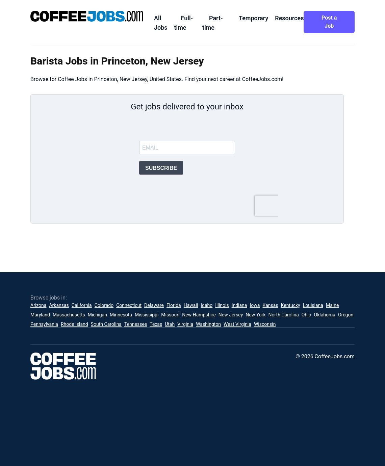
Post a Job (329, 22)
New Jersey (231, 314)
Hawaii (191, 305)
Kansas (270, 305)
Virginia (185, 324)
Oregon (345, 314)
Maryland (40, 314)
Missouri (170, 314)
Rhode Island (74, 324)
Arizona (38, 305)
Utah (170, 324)
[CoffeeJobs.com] (86, 16)
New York (255, 314)
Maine (332, 305)
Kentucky (290, 305)
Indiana (239, 305)
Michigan (97, 314)
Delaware (154, 305)
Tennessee (135, 324)
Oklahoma (324, 314)
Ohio (306, 314)
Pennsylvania (44, 324)
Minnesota (121, 314)
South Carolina (106, 324)
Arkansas (59, 305)
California (82, 305)
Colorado (104, 305)
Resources (289, 18)
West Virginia (237, 324)
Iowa (255, 305)
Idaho (206, 305)
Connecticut (129, 305)
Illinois (222, 305)
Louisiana (313, 305)
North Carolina (283, 314)
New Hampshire (199, 314)
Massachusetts (69, 314)
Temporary (253, 18)
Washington (208, 324)
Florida (173, 305)
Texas (156, 324)
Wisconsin (265, 324)
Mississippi (146, 314)
